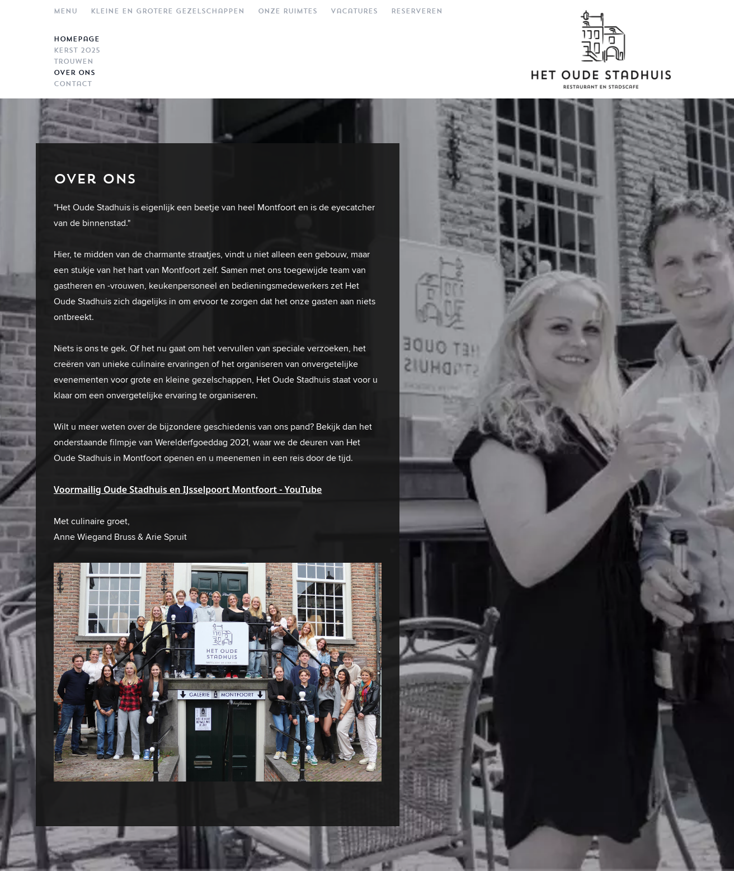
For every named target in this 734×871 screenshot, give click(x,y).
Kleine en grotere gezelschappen (167, 11)
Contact (73, 84)
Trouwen (73, 61)
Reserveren (417, 11)
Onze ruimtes (287, 11)
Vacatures (354, 11)
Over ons (74, 72)
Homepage (77, 39)
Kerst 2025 (77, 50)
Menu (65, 11)
